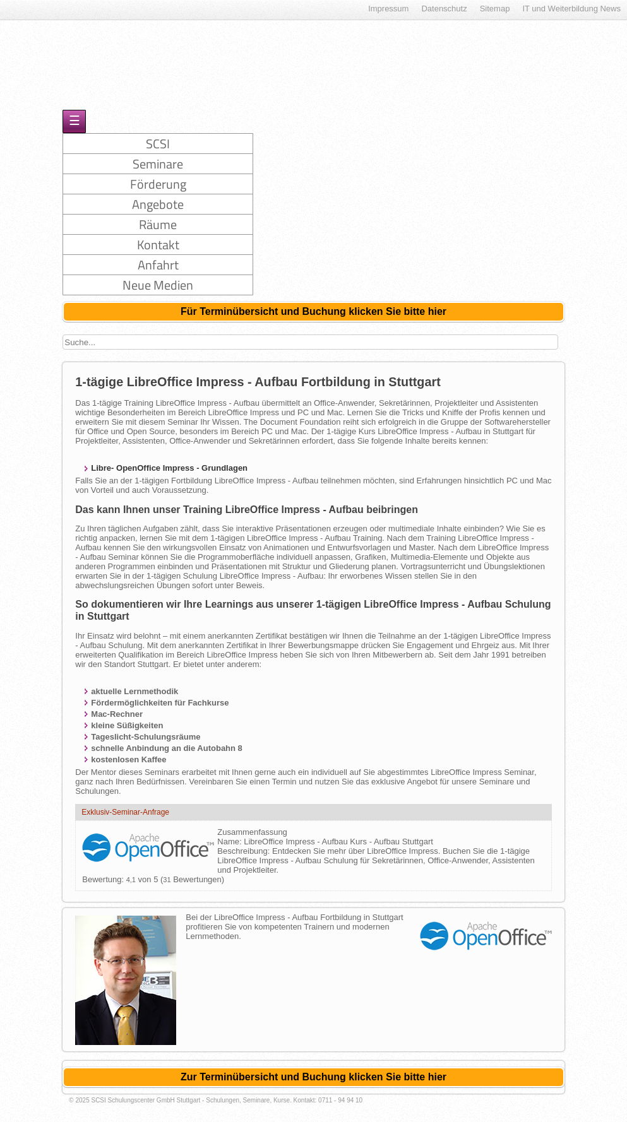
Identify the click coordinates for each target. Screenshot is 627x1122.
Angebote (158, 204)
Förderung (158, 184)
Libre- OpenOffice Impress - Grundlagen (169, 468)
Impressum (388, 8)
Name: (230, 841)
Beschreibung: (244, 851)
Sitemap (495, 8)
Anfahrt (158, 265)
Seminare (158, 164)
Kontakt (158, 244)
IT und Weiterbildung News (571, 8)
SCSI (158, 143)
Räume (158, 224)
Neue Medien (157, 285)
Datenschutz (444, 8)
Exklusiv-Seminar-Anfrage (125, 812)
